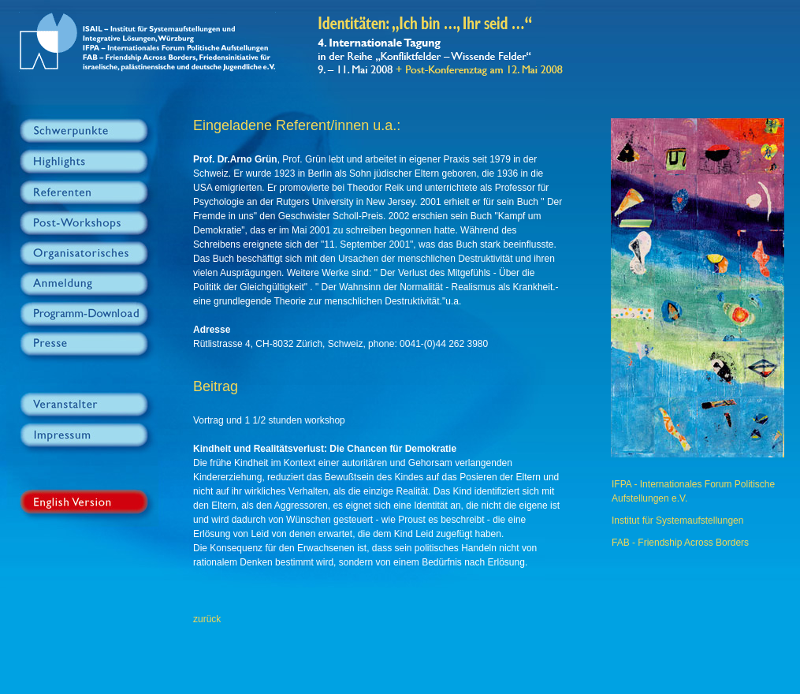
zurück (207, 619)
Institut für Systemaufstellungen (677, 520)
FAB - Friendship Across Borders (680, 542)
